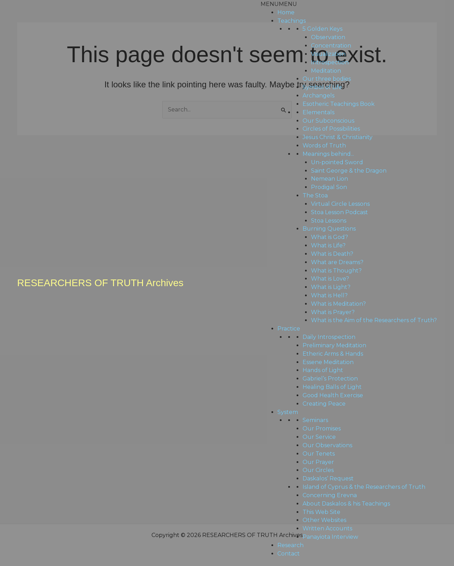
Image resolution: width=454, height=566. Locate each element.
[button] (279, 4)
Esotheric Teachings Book (339, 104)
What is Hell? (329, 295)
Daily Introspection (329, 337)
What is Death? (332, 254)
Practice (288, 328)
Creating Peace (324, 403)
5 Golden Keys (322, 29)
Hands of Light (323, 370)
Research (290, 545)
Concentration (331, 45)
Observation (328, 37)
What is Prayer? (333, 312)
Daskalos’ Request (328, 478)
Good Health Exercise (333, 395)
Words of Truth (324, 145)
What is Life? (328, 245)
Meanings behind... (328, 154)
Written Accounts (327, 528)
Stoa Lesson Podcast (339, 212)
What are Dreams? (337, 262)
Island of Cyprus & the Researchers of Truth (364, 487)
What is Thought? (336, 270)
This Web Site (321, 512)
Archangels (318, 95)
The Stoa (315, 195)
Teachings (291, 20)
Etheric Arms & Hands (333, 353)
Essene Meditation (328, 362)
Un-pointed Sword (337, 162)
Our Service (319, 437)
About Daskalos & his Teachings (346, 503)
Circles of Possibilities (331, 128)
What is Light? (330, 287)
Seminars (315, 420)
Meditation (326, 70)
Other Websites (324, 520)
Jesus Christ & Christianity (338, 137)
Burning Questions (329, 228)
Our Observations (327, 445)
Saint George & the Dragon (348, 170)
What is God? (329, 237)
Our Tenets (319, 453)
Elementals (318, 112)
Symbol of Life (322, 87)
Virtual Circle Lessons (340, 204)
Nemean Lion (329, 178)
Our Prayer (318, 462)
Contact (288, 553)
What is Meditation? (338, 303)
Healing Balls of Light (332, 387)
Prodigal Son (329, 187)
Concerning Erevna (330, 495)
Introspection (330, 62)
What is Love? (330, 278)
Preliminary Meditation (334, 345)
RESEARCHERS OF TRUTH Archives (100, 282)
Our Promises (322, 428)
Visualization (328, 54)
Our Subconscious (328, 120)
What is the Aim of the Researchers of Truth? (374, 320)
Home (286, 12)
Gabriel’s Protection (330, 378)
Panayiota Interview (330, 537)
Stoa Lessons (328, 220)
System (287, 412)
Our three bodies (327, 78)
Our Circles (318, 470)
